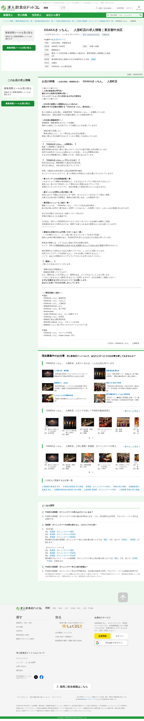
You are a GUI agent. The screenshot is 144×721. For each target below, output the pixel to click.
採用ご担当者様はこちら (74, 686)
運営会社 (19, 670)
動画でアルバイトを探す (25, 639)
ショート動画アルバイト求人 (75, 710)
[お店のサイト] (59, 39)
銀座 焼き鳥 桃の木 (112, 371)
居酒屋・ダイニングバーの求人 (98, 487)
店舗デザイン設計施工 (77, 705)
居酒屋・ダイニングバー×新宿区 (63, 537)
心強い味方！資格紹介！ (64, 637)
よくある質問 (30, 662)
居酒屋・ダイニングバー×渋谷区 (63, 534)
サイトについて (22, 658)
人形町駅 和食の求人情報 (129, 490)
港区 (105, 540)
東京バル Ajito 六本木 (113, 383)
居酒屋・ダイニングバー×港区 (62, 532)
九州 (66, 608)
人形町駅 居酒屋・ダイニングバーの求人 (100, 490)
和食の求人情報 (119, 487)
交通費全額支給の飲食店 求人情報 (67, 490)
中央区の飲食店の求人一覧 (65, 21)
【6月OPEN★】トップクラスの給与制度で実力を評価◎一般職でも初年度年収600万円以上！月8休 (70, 388)
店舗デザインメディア (33, 710)
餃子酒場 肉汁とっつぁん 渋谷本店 (118, 394)
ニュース (19, 662)
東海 (60, 608)
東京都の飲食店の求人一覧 (44, 21)
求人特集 (22, 15)
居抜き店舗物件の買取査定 (54, 708)
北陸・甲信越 (88, 608)
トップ (5, 21)
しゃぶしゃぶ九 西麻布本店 (63, 395)
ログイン (120, 636)
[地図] (93, 59)
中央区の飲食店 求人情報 (73, 487)
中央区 (49, 561)
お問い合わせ (21, 666)
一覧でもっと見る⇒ (131, 411)
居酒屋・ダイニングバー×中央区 (63, 556)
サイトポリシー (22, 697)
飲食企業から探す (22, 635)
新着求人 (8, 15)
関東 (11, 21)
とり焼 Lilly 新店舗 (61, 371)
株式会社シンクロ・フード (88, 699)
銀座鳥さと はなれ (61, 383)
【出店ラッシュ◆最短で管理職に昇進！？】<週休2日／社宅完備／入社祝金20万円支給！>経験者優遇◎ (122, 400)
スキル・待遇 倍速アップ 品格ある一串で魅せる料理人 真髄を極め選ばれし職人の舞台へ (122, 375)
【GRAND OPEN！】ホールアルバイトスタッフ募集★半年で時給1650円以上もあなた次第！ (70, 375)
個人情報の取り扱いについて (40, 697)
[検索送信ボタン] (140, 15)
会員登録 (102, 636)
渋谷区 (124, 540)
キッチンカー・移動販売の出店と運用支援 (90, 708)
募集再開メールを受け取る (19, 48)
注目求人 (36, 15)
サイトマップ (56, 697)
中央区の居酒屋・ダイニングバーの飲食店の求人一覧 (95, 21)
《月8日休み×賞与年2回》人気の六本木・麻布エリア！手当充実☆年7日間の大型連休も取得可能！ (122, 388)
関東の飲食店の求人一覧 (24, 21)
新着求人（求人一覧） (24, 623)
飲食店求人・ (102, 705)
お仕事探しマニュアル (63, 633)
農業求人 (51, 710)
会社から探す (53, 15)
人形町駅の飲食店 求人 (51, 487)
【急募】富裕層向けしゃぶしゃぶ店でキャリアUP (70, 400)
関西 (54, 608)
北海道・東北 (75, 608)
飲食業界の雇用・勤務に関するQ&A (68, 641)
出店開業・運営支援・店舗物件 (47, 705)
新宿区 (133, 540)
